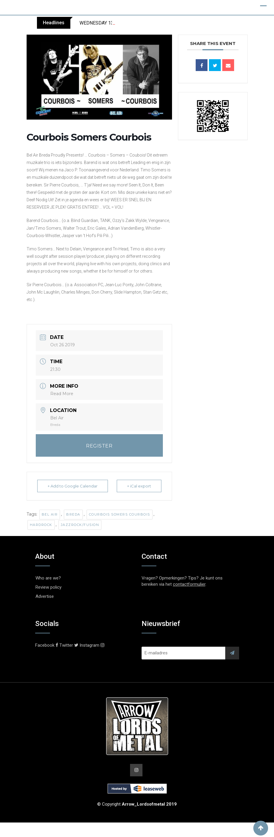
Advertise (44, 596)
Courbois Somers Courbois (119, 514)
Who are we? (48, 578)
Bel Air (50, 514)
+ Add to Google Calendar (73, 486)
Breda (73, 514)
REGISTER (99, 446)
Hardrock (41, 525)
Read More (61, 393)
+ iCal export (139, 486)
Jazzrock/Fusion (80, 525)
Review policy (48, 587)
